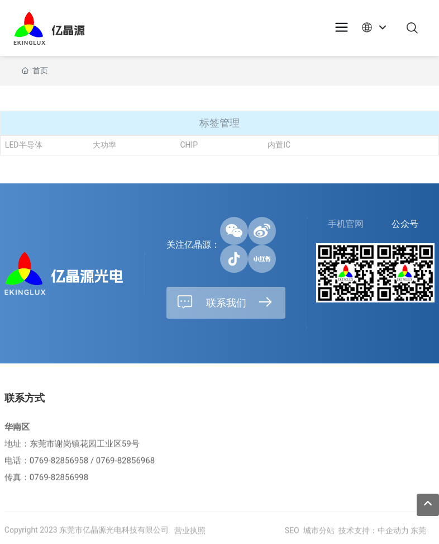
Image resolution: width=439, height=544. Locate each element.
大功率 (104, 145)
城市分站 (319, 537)
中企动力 (393, 537)
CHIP (189, 145)
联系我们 (225, 302)
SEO (291, 537)
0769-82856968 (125, 468)
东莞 (418, 537)
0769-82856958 (59, 468)
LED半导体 (23, 145)
